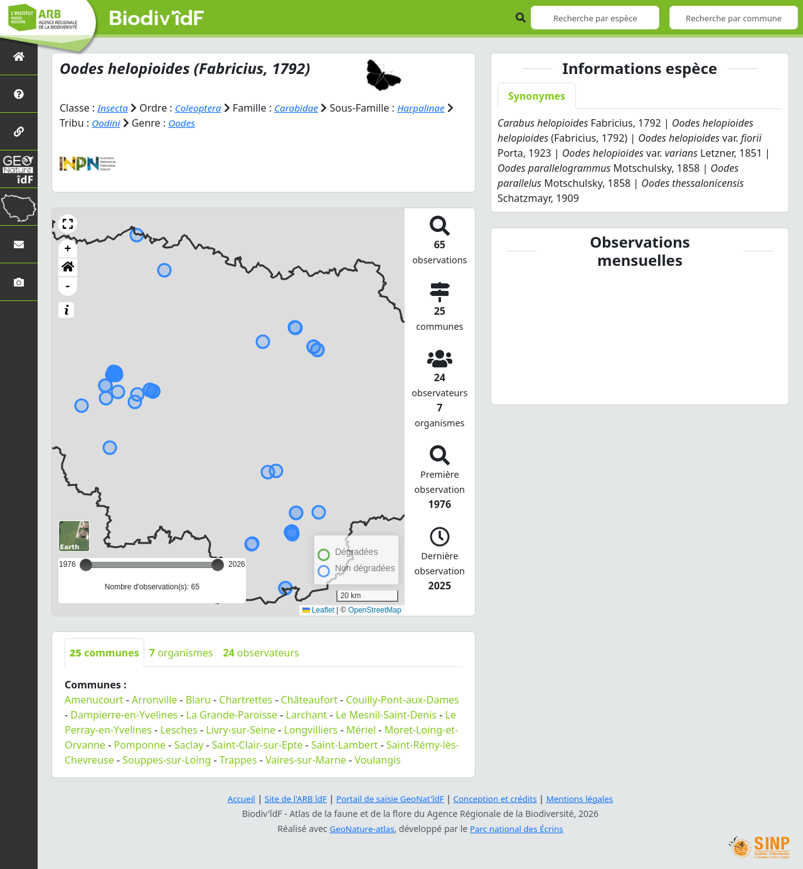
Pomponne (140, 745)
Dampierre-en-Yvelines (124, 715)
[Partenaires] (19, 131)
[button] (67, 223)
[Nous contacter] (19, 244)
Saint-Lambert (344, 745)
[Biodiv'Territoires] (19, 206)
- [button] (68, 286)
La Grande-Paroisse (231, 715)
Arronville (154, 700)
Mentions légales (586, 798)
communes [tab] (104, 653)
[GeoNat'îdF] (19, 168)
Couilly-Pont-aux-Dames (402, 700)
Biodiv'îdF (157, 18)
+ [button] (68, 248)
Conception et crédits (497, 798)
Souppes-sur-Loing (166, 760)
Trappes (238, 760)
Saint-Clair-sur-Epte (257, 745)
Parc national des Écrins (518, 829)
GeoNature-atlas (360, 829)
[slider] (217, 565)
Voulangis (377, 760)
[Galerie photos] (19, 281)
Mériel (361, 730)
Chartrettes (245, 700)
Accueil (234, 798)
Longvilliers (311, 730)
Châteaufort (309, 700)
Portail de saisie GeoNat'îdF (388, 798)
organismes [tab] (181, 653)
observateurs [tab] (261, 653)
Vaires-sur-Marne (305, 760)
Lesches (178, 730)
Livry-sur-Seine (240, 730)
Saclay (189, 745)
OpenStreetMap (375, 610)
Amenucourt (94, 700)
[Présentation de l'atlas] (19, 93)
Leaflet (318, 610)
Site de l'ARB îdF (290, 798)
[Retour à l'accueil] (19, 56)
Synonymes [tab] (536, 96)
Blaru (198, 700)
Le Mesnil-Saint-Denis (386, 715)
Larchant (306, 715)
